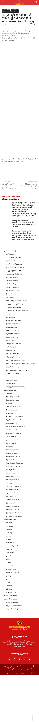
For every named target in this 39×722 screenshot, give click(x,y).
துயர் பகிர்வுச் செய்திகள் (14, 321)
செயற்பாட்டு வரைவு (12, 716)
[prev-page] (3, 291)
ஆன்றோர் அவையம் (13, 380)
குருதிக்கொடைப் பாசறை (14, 400)
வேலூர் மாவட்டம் (11, 457)
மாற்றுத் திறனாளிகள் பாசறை (16, 433)
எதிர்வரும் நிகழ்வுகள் (15, 311)
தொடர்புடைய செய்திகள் (11, 243)
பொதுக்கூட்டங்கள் (12, 361)
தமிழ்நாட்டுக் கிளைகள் (11, 437)
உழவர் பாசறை (11, 424)
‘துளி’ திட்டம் (20, 713)
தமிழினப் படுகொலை (13, 649)
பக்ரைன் (9, 632)
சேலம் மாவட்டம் (11, 483)
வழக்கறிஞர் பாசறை (12, 420)
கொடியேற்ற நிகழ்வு (14, 354)
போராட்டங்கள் (10, 364)
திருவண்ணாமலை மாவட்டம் (15, 473)
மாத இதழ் (29, 714)
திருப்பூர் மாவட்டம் (12, 500)
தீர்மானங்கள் (10, 341)
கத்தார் (8, 626)
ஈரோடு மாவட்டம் (11, 490)
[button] (36, 2)
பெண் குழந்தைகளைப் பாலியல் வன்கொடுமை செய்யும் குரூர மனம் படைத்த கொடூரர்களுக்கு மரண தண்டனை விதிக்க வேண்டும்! (24, 282)
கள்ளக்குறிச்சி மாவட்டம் (13, 480)
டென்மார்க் (9, 613)
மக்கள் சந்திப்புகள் (12, 331)
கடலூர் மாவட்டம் (11, 520)
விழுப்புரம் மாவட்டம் (12, 477)
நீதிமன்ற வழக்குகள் (12, 337)
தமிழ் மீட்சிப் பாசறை (12, 414)
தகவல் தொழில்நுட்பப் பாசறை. (16, 407)
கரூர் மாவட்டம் (10, 506)
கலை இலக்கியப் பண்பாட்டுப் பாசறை (18, 417)
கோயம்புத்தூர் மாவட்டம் (13, 496)
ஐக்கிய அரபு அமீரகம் (12, 619)
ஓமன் (8, 629)
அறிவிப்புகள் (10, 307)
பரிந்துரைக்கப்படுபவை (10, 246)
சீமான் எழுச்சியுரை (12, 324)
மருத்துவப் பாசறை (12, 397)
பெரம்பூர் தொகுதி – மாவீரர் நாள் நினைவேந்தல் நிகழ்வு (9, 233)
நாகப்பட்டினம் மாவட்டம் (13, 523)
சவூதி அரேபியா (11, 616)
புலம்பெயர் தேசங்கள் (11, 593)
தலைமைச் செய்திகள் (11, 298)
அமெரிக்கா (9, 603)
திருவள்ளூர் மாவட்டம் (13, 443)
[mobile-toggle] (3, 2)
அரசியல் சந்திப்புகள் (13, 334)
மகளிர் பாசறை (11, 387)
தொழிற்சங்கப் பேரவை (13, 390)
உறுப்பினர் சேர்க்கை (9, 713)
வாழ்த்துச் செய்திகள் (14, 304)
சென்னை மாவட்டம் (12, 447)
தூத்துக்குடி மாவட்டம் (12, 553)
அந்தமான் (9, 573)
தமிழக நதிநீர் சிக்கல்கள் (14, 652)
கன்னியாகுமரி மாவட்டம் (14, 563)
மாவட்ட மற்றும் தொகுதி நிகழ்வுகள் (10, 12)
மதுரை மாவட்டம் (11, 540)
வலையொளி (21, 714)
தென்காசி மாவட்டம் (12, 556)
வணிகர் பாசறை (11, 430)
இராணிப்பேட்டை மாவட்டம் (14, 463)
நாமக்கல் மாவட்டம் (12, 487)
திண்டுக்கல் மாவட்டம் (13, 503)
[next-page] (6, 291)
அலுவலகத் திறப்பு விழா (16, 351)
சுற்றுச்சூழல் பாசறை (13, 404)
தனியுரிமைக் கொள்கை (25, 716)
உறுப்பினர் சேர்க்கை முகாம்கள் (18, 357)
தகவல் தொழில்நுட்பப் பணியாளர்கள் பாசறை (21, 410)
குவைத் (8, 623)
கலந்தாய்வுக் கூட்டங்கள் (14, 367)
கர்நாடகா (9, 569)
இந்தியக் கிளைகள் (10, 566)
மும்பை (8, 583)
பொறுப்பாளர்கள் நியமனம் (15, 314)
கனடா (8, 606)
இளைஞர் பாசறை (12, 384)
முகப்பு (3, 7)
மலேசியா (9, 636)
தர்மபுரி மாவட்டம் (11, 470)
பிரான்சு (8, 609)
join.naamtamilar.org (19, 693)
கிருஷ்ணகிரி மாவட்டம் (13, 467)
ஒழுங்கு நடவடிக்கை (14, 317)
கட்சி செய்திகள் (6, 10)
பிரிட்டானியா (10, 599)
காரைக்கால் (10, 589)
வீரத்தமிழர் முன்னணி (13, 394)
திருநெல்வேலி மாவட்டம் (14, 559)
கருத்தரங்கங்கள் (11, 374)
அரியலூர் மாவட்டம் (12, 516)
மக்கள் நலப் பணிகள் (13, 377)
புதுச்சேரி (9, 440)
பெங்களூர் (9, 579)
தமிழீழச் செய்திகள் (10, 642)
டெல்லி (8, 586)
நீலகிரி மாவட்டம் (11, 493)
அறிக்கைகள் (10, 301)
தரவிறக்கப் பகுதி (29, 713)
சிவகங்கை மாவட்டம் (12, 536)
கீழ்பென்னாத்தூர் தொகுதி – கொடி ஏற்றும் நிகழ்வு (29, 233)
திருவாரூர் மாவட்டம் (12, 526)
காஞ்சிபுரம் (9, 450)
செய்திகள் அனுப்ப (10, 714)
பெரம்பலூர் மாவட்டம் (13, 513)
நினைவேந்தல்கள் (12, 370)
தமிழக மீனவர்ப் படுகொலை (15, 656)
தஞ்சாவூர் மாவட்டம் (12, 530)
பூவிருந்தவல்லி (15, 10)
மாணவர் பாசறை (11, 427)
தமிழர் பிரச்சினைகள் (11, 646)
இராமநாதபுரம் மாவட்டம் (13, 550)
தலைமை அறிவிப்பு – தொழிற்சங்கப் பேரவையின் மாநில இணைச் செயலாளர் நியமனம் (23, 270)
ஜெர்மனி (9, 596)
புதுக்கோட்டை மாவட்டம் (13, 533)
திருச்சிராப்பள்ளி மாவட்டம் (14, 510)
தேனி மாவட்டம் (11, 543)
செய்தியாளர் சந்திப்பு (13, 327)
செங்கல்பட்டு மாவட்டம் (13, 453)
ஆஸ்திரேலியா (11, 639)
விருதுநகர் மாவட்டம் (12, 546)
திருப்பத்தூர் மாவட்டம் (13, 460)
